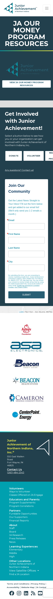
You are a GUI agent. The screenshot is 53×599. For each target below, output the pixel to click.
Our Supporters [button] (18, 517)
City (10, 262)
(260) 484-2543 (15, 472)
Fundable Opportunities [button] (23, 513)
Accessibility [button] (13, 587)
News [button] (12, 542)
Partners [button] (14, 510)
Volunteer (33, 156)
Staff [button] (12, 528)
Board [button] (12, 531)
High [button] (12, 556)
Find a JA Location (19, 574)
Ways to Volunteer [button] (19, 491)
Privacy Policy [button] (38, 584)
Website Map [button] (27, 587)
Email (11, 220)
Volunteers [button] (16, 488)
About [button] (13, 525)
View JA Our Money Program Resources (30, 84)
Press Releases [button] (17, 538)
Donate (13, 156)
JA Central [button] (41, 587)
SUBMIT (26, 295)
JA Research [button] (16, 535)
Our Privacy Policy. (21, 287)
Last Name (14, 248)
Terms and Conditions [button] (18, 584)
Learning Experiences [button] (23, 546)
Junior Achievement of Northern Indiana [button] (22, 565)
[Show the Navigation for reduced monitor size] (47, 8)
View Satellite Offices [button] (23, 570)
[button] (12, 593)
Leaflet (21, 312)
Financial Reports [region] (19, 520)
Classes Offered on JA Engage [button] (26, 495)
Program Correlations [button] (21, 506)
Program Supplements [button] (22, 502)
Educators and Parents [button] (24, 499)
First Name (14, 234)
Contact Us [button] (14, 469)
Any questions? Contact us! (19, 170)
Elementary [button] (16, 549)
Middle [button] (13, 553)
